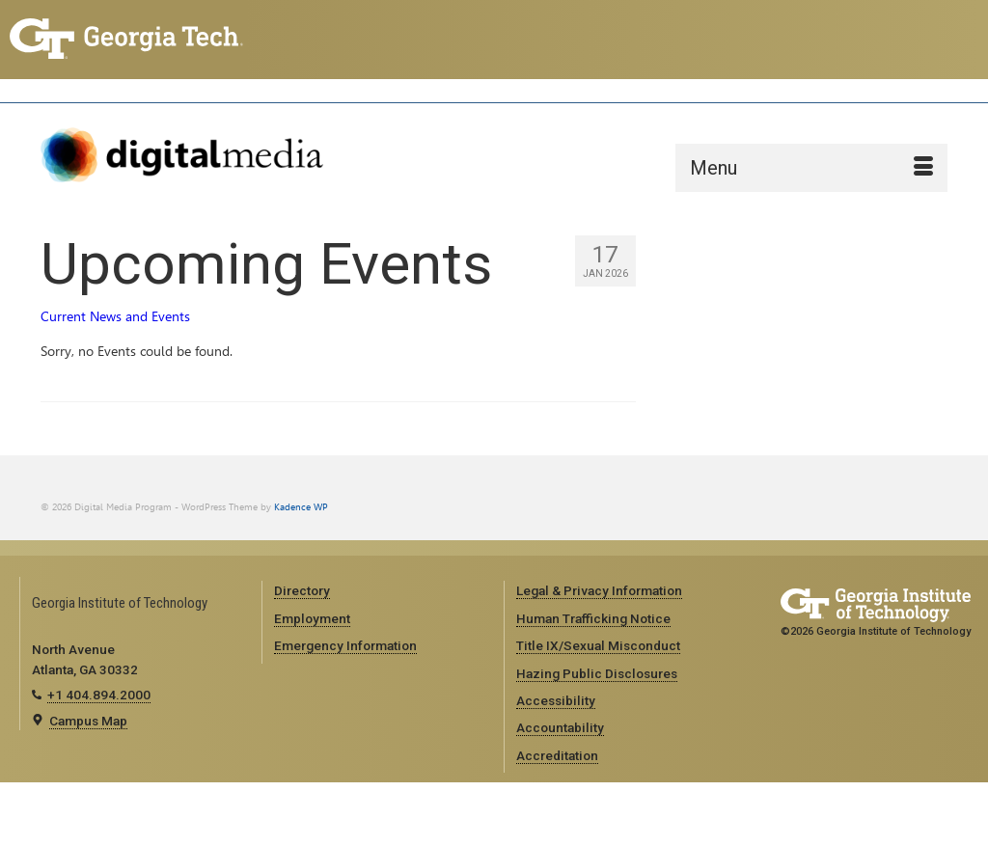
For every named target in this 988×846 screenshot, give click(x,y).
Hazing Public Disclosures (596, 673)
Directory (302, 590)
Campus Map (88, 720)
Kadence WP (301, 507)
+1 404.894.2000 (99, 694)
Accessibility (555, 700)
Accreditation (557, 755)
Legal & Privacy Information (599, 590)
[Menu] (811, 168)
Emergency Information (345, 645)
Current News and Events (115, 317)
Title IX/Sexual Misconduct (598, 645)
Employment (312, 618)
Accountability (560, 727)
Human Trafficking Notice (593, 618)
